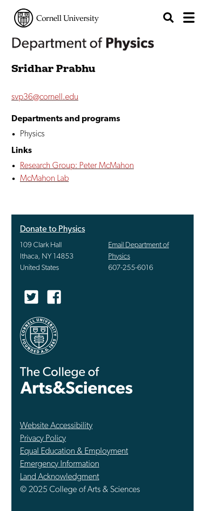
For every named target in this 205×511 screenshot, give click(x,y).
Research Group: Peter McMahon (77, 165)
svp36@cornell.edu (44, 97)
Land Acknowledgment (59, 477)
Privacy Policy (43, 438)
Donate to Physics (52, 229)
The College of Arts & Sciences (76, 380)
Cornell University (56, 18)
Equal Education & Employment (74, 451)
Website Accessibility (56, 425)
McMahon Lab (44, 178)
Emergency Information (59, 464)
